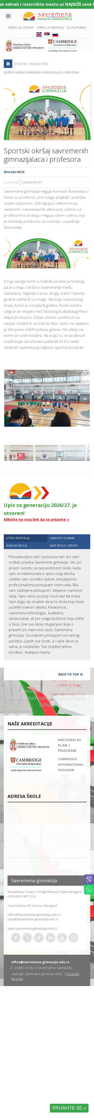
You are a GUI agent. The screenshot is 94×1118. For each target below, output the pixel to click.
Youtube (61, 937)
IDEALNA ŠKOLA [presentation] (16, 545)
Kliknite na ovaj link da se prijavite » (36, 519)
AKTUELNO (20, 64)
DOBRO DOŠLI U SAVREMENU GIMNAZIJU (43, 968)
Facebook (15, 937)
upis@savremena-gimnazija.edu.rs (33, 919)
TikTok (38, 937)
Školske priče (39, 64)
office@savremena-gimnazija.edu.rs (34, 914)
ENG (39, 34)
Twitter (27, 937)
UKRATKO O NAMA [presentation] (62, 538)
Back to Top (68, 674)
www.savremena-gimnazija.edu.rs (32, 928)
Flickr (73, 937)
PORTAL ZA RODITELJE (50, 27)
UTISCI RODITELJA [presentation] (18, 538)
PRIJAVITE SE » (69, 1107)
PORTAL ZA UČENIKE (21, 27)
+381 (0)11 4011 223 (22, 896)
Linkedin (50, 937)
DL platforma (76, 27)
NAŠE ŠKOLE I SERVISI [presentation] (63, 545)
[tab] (25, 538)
